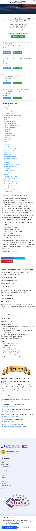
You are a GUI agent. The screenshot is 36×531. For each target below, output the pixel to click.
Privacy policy (4, 483)
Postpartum (8, 180)
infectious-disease (10, 135)
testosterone (8, 145)
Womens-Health (9, 153)
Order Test (7, 52)
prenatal (7, 168)
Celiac (6, 174)
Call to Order (17, 52)
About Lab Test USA (5, 466)
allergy (6, 108)
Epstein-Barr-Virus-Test (11, 184)
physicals (7, 139)
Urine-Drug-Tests (9, 190)
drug (5, 120)
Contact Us (3, 477)
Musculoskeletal (9, 170)
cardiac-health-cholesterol (12, 116)
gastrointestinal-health (11, 123)
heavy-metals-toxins (10, 127)
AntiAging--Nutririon (10, 158)
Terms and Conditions (6, 485)
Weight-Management (10, 166)
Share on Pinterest (7, 261)
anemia (6, 110)
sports (6, 141)
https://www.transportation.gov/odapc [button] (13, 427)
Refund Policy (4, 489)
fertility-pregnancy (10, 121)
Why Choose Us (4, 464)
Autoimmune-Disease (11, 176)
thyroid (6, 147)
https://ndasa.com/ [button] (7, 401)
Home (18, 7)
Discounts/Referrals (5, 474)
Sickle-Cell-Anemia (10, 157)
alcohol (6, 106)
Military (6, 162)
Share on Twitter (19, 258)
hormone (7, 131)
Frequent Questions (5, 472)
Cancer (6, 160)
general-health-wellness (12, 125)
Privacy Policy (15, 523)
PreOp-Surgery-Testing (11, 164)
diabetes (7, 118)
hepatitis (7, 129)
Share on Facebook (7, 258)
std (5, 143)
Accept (9, 527)
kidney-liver (7, 137)
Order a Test (3, 462)
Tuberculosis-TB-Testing (11, 151)
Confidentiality (4, 487)
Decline (26, 527)
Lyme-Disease (8, 172)
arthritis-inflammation (11, 112)
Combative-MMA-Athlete (12, 182)
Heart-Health (8, 186)
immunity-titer (8, 133)
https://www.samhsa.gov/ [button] (9, 416)
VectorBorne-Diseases (11, 188)
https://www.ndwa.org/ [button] (9, 406)
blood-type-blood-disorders (12, 114)
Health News (4, 475)
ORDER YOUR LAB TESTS (18, 36)
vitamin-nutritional (10, 149)
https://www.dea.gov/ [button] (8, 421)
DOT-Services (8, 192)
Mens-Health (8, 155)
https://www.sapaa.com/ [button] (9, 411)
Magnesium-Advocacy (11, 178)
